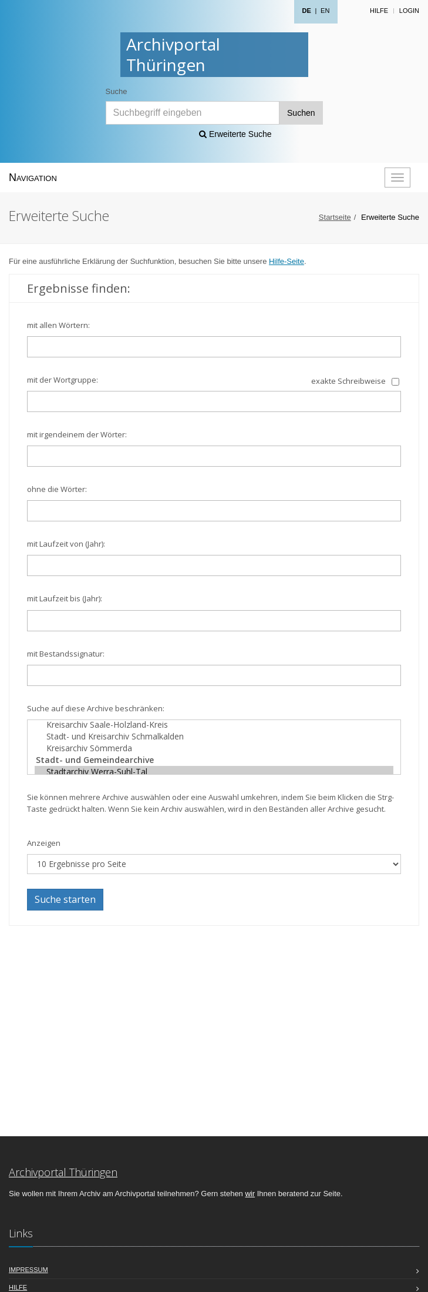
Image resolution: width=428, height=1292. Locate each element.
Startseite (335, 217)
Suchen (301, 113)
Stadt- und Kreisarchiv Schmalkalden (214, 736)
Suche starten (65, 899)
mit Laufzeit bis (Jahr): (64, 598)
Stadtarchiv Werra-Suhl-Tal (214, 772)
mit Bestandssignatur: (66, 653)
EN (325, 10)
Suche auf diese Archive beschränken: (95, 708)
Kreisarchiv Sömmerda (214, 748)
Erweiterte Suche (235, 134)
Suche (116, 91)
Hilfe (379, 10)
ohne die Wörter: (57, 489)
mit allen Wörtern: (58, 325)
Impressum (28, 1269)
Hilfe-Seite (286, 261)
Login (409, 10)
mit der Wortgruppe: (62, 379)
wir (250, 1193)
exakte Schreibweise (348, 381)
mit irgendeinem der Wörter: (77, 434)
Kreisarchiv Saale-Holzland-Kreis (214, 725)
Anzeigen (43, 843)
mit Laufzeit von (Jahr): (66, 543)
